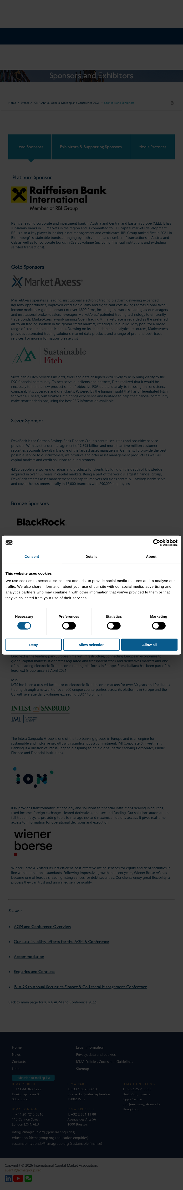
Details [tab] (91, 556)
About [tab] (151, 556)
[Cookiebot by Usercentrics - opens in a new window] (157, 542)
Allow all (149, 645)
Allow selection (91, 645)
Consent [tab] (32, 556)
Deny (33, 645)
